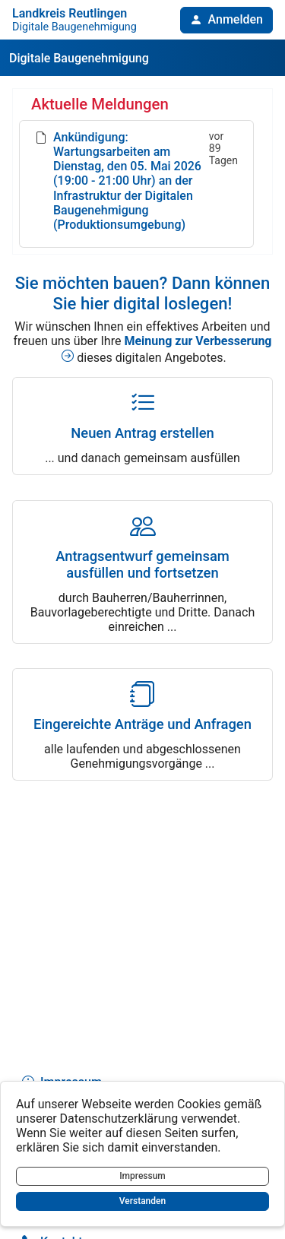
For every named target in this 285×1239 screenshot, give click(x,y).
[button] (226, 20)
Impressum (142, 1176)
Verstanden (142, 1201)
